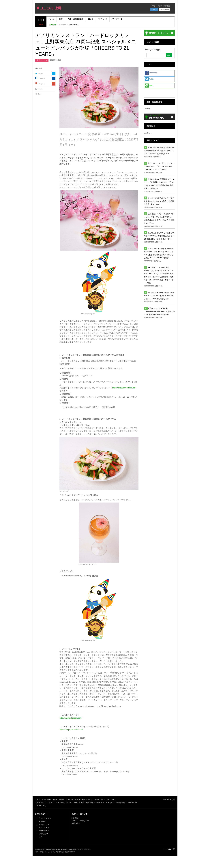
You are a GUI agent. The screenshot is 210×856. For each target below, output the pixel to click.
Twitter (40, 73)
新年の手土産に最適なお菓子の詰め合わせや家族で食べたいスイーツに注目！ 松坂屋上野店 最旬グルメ (159, 151)
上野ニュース (42, 60)
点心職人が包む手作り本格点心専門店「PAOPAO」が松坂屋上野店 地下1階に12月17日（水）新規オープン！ (159, 236)
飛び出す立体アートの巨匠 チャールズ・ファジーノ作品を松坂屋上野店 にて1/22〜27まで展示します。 (159, 296)
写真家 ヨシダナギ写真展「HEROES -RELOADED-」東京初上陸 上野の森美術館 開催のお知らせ (159, 311)
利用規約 (75, 818)
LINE (149, 86)
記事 (40, 837)
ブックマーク (117, 19)
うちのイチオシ (45, 818)
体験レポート (44, 831)
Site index (167, 799)
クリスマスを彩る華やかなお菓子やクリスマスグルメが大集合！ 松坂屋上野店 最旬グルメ (159, 201)
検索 (61, 19)
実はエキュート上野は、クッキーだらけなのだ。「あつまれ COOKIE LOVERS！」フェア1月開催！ (159, 166)
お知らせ (42, 821)
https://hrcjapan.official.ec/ (123, 388)
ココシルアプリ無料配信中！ (68, 24)
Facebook (42, 78)
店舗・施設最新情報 (75, 19)
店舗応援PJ (43, 834)
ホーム (51, 19)
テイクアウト (44, 824)
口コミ (90, 19)
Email (40, 89)
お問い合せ (76, 823)
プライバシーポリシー (80, 821)
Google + (42, 84)
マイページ (102, 19)
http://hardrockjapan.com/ (70, 718)
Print (39, 94)
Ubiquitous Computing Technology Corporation (61, 849)
